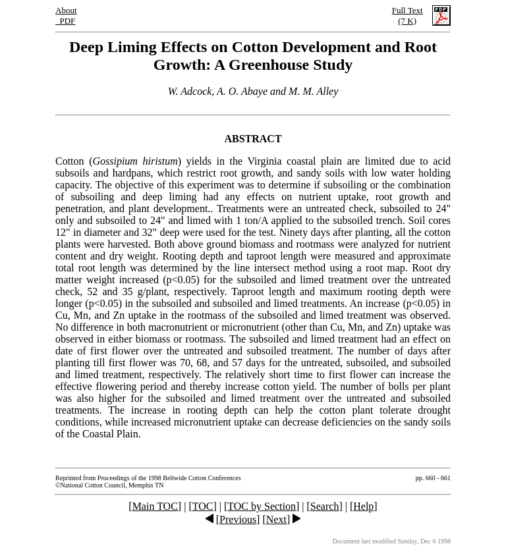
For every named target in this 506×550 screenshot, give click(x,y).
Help (363, 506)
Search (324, 506)
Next (276, 519)
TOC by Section (261, 506)
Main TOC (155, 506)
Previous (237, 519)
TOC (202, 506)
